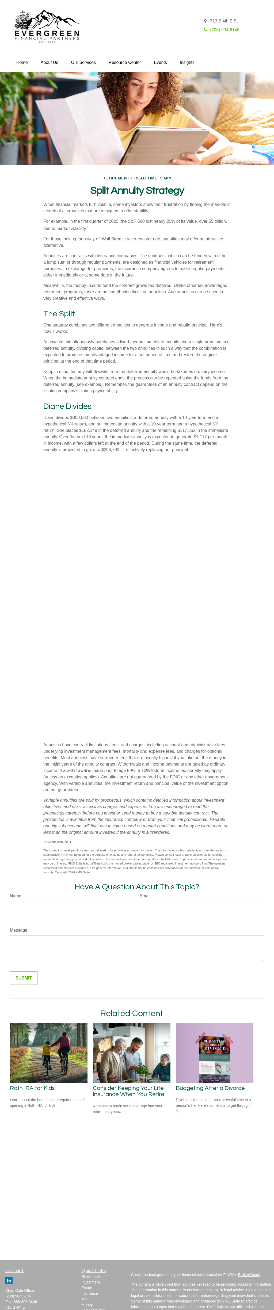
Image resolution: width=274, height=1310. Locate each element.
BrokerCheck (249, 1275)
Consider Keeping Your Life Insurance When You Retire (128, 1091)
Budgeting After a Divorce (210, 1088)
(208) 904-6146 (18, 1296)
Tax (84, 1299)
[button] (22, 62)
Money (87, 1305)
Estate (87, 1288)
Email (145, 896)
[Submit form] (23, 978)
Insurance (90, 1293)
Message (18, 930)
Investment (91, 1282)
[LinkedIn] (9, 1280)
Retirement (91, 1276)
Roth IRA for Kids (32, 1088)
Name (15, 896)
